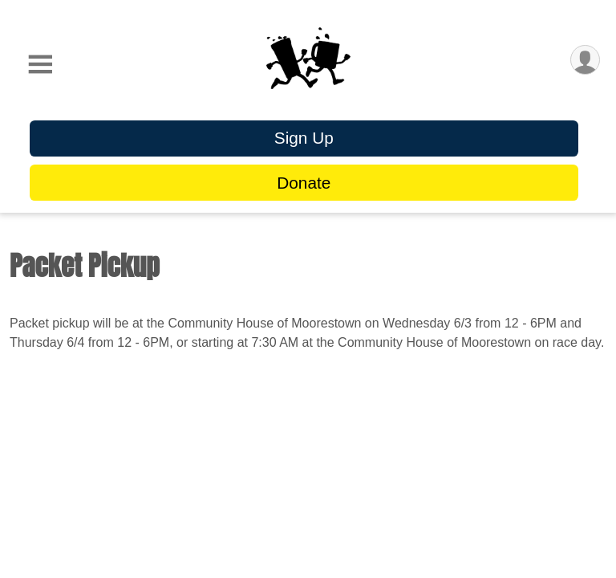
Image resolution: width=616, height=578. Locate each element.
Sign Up (304, 137)
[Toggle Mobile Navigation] (40, 64)
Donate (303, 182)
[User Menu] (585, 60)
